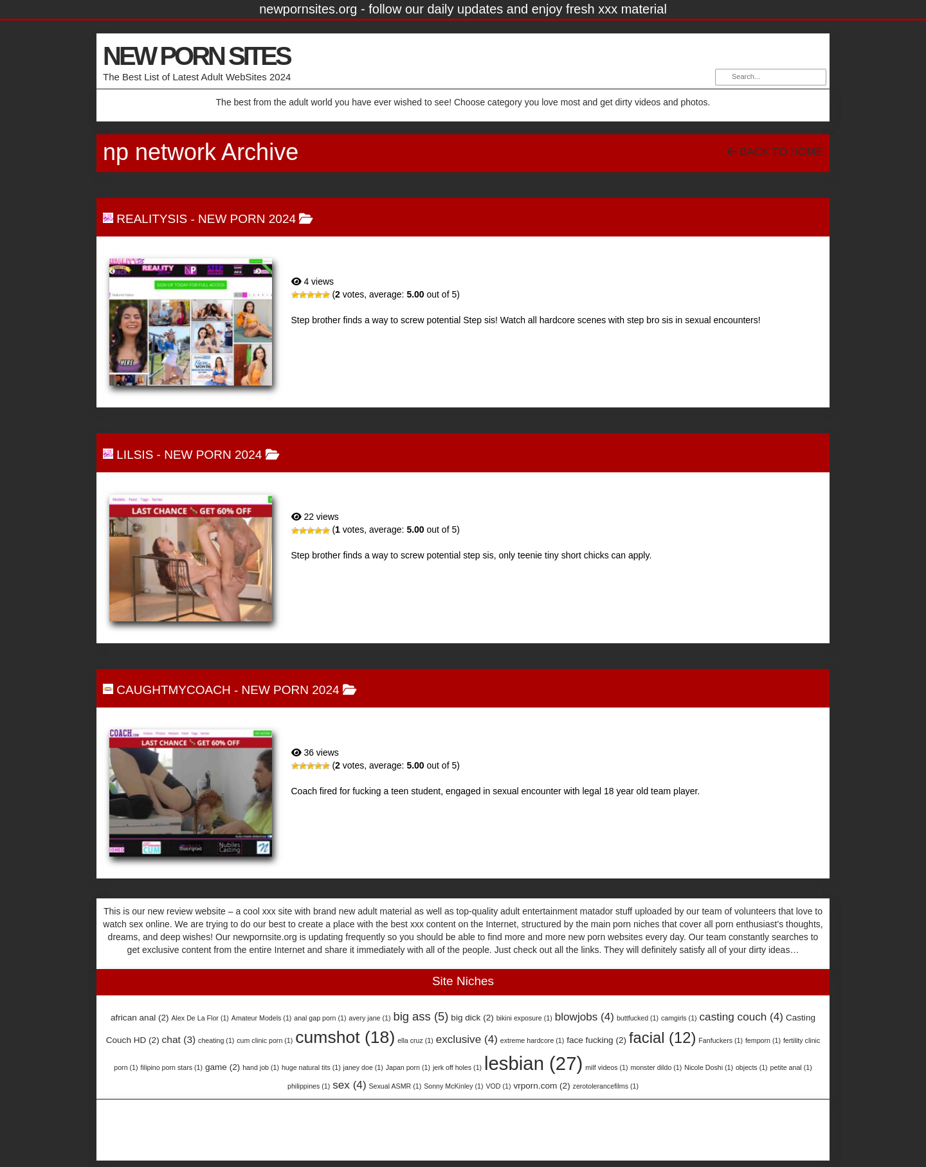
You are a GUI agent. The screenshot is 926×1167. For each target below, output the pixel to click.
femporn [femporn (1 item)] (763, 1040)
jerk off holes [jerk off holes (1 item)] (457, 1067)
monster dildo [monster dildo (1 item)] (656, 1067)
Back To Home (775, 152)
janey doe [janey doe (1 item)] (363, 1067)
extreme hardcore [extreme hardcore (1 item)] (532, 1040)
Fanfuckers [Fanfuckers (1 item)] (720, 1040)
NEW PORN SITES (196, 56)
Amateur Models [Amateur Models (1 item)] (262, 1018)
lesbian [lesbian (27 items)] (533, 1063)
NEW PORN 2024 (247, 219)
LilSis (134, 454)
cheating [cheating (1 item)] (216, 1040)
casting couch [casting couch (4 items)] (742, 1016)
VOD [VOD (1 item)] (498, 1086)
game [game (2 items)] (222, 1067)
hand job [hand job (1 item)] (260, 1067)
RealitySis (151, 219)
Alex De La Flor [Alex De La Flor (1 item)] (199, 1018)
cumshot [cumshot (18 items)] (345, 1037)
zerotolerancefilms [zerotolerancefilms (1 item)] (606, 1086)
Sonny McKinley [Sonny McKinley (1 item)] (453, 1086)
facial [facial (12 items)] (662, 1037)
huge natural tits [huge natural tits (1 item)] (311, 1067)
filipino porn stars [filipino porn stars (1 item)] (171, 1067)
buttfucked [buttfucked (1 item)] (637, 1018)
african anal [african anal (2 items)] (140, 1017)
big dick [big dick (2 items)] (472, 1017)
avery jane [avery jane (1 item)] (369, 1018)
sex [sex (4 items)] (349, 1084)
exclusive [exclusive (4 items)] (467, 1039)
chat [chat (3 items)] (179, 1039)
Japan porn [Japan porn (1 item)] (408, 1067)
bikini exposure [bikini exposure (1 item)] (524, 1018)
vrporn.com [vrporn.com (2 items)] (541, 1086)
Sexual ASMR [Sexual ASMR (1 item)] (395, 1086)
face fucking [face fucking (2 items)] (596, 1040)
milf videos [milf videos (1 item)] (606, 1067)
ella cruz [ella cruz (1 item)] (415, 1040)
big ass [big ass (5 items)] (420, 1016)
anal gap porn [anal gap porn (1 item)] (320, 1018)
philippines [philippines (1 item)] (308, 1086)
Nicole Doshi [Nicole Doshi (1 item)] (708, 1067)
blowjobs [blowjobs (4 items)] (584, 1016)
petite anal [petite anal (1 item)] (791, 1067)
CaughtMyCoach (173, 690)
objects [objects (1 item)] (752, 1067)
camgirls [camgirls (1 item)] (679, 1018)
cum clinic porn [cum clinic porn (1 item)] (265, 1040)
